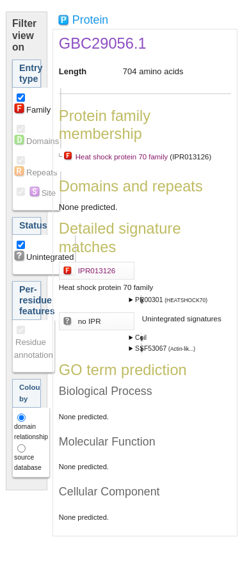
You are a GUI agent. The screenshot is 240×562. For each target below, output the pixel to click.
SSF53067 (151, 348)
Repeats (41, 172)
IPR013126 (96, 270)
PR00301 (149, 299)
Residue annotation (33, 348)
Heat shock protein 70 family (122, 157)
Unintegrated (50, 257)
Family (38, 110)
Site (49, 193)
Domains (42, 141)
